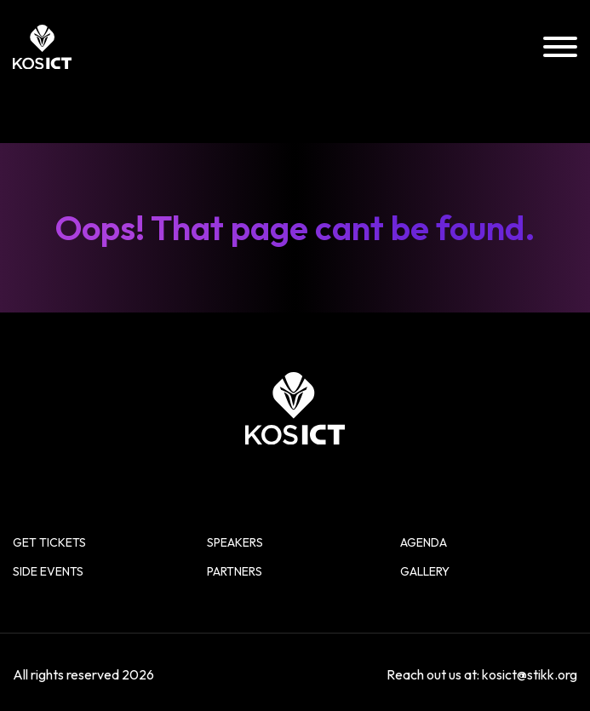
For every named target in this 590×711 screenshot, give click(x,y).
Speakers (235, 542)
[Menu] (560, 48)
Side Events (48, 571)
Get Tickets (49, 542)
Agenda (423, 542)
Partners (234, 571)
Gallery (425, 571)
